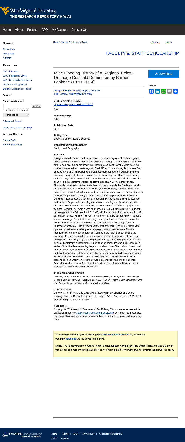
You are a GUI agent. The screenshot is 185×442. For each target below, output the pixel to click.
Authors (7, 57)
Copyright (65, 438)
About (65, 434)
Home (56, 42)
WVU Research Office (15, 75)
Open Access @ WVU (15, 84)
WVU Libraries (11, 71)
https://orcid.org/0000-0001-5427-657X (73, 104)
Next (168, 42)
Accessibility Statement (110, 434)
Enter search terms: (13, 101)
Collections (9, 49)
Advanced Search (12, 121)
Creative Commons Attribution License (94, 312)
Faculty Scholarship (70, 42)
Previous (155, 42)
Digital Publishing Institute (17, 88)
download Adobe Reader (116, 334)
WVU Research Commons (17, 80)
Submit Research (12, 144)
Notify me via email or (17, 127)
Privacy (54, 438)
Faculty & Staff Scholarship (142, 53)
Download (163, 73)
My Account (88, 434)
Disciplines (9, 53)
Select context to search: (16, 110)
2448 (84, 42)
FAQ (75, 434)
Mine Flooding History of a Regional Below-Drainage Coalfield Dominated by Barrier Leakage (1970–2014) (94, 77)
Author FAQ (9, 140)
